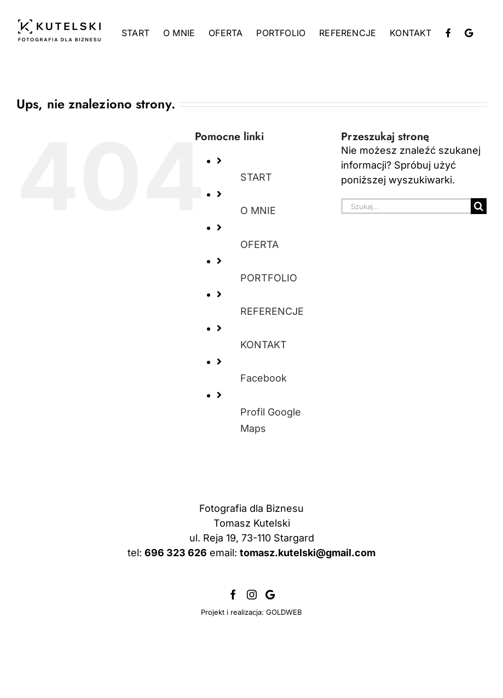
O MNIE (258, 210)
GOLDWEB (284, 612)
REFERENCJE (272, 311)
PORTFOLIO (268, 278)
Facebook (263, 378)
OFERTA (259, 244)
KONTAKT (263, 344)
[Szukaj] (479, 206)
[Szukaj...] (406, 206)
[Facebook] (233, 594)
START (256, 177)
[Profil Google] (270, 594)
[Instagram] (252, 594)
